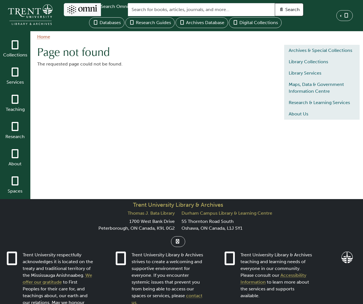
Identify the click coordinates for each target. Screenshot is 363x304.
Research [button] (15, 136)
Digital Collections (255, 22)
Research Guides (150, 22)
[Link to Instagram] (178, 241)
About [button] (15, 163)
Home (43, 36)
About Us (298, 114)
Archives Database (201, 22)
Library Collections (308, 61)
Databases (107, 22)
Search (289, 9)
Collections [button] (15, 55)
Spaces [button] (15, 191)
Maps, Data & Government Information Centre (316, 88)
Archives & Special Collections (320, 50)
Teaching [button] (15, 109)
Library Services (305, 73)
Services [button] (15, 82)
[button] (344, 15)
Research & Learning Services (319, 102)
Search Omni (114, 6)
